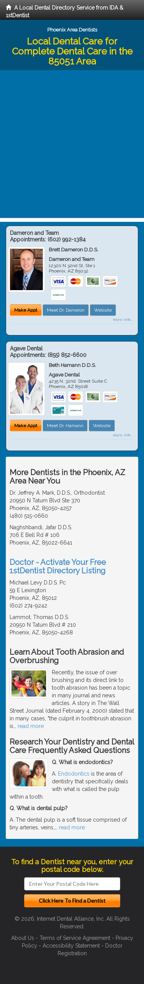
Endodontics (73, 774)
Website (103, 310)
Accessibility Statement (71, 946)
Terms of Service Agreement (75, 938)
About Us (22, 938)
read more (31, 726)
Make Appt (25, 310)
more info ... (123, 319)
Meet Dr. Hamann (65, 425)
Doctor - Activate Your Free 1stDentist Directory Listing (58, 566)
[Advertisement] (72, 146)
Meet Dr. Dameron (65, 310)
